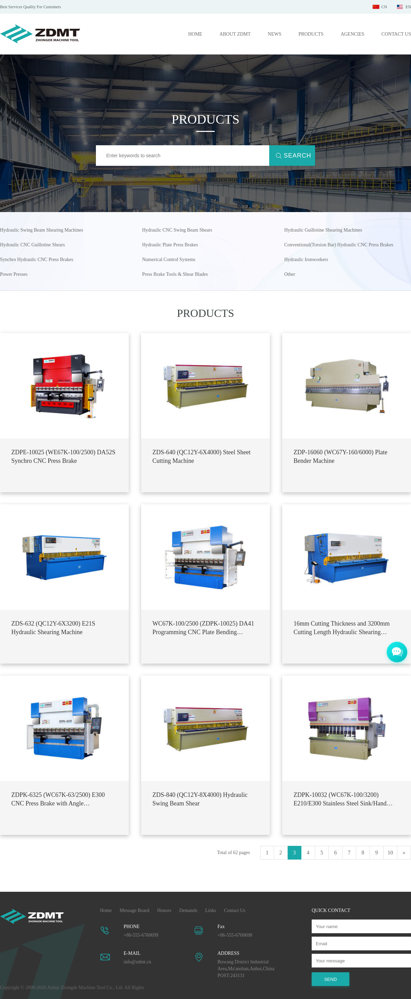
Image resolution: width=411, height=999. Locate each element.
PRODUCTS (310, 34)
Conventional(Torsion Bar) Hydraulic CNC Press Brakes (338, 244)
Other (289, 274)
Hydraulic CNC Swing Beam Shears (177, 230)
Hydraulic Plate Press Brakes (170, 244)
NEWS (275, 34)
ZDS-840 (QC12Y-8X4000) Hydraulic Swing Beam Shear (200, 799)
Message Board (134, 910)
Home (106, 910)
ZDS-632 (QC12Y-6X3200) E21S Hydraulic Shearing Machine (53, 628)
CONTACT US (396, 34)
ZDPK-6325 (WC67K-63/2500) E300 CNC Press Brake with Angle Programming (58, 799)
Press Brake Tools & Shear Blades (175, 274)
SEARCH (297, 155)
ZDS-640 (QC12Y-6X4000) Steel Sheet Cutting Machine (201, 456)
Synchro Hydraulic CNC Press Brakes (36, 259)
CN (384, 7)
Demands (188, 910)
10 (390, 852)
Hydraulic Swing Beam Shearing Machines (41, 230)
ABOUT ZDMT (235, 34)
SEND (330, 979)
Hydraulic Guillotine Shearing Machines (323, 230)
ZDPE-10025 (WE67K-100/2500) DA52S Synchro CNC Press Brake (63, 456)
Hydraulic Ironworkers (306, 259)
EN (408, 7)
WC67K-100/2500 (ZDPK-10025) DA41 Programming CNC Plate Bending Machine (203, 628)
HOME (195, 34)
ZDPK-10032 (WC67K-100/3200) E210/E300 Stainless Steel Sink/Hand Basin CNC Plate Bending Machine (340, 799)
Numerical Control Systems (169, 259)
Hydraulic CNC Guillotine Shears (32, 244)
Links (210, 910)
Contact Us (235, 910)
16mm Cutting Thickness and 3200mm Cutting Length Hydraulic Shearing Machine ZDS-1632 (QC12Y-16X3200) (343, 628)
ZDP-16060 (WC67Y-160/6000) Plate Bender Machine (340, 456)
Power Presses (14, 274)
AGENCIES (352, 34)
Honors (164, 910)
